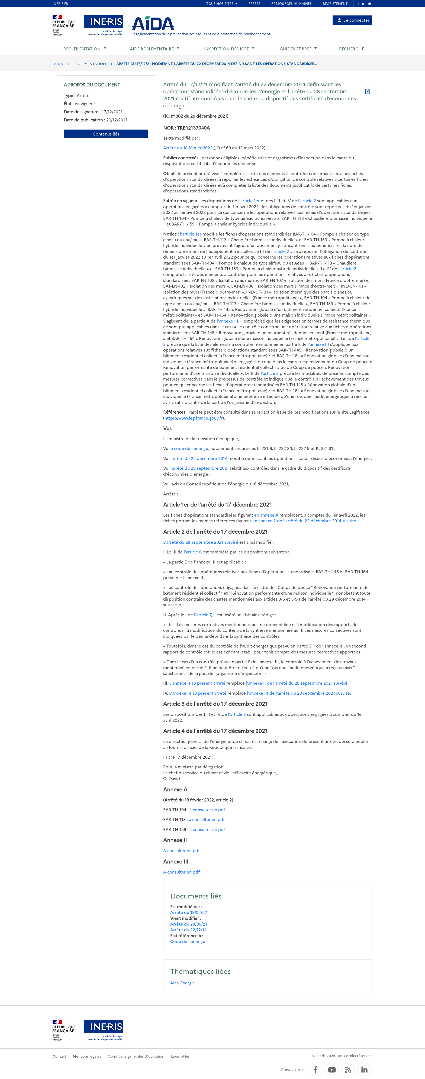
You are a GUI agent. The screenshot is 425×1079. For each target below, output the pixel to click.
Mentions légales (87, 1056)
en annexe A (266, 515)
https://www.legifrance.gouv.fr (194, 418)
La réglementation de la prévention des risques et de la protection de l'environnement (200, 33)
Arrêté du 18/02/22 (188, 912)
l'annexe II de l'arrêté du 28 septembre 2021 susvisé (296, 683)
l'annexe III (227, 321)
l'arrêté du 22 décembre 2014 (198, 458)
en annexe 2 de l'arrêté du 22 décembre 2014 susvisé (304, 520)
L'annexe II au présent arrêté (197, 683)
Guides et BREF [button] (295, 48)
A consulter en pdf (181, 850)
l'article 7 (202, 614)
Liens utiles (180, 1056)
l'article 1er (249, 200)
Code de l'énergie (187, 941)
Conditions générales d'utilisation (136, 1056)
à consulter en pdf (207, 809)
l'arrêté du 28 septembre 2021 (199, 468)
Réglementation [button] (82, 48)
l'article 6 (193, 552)
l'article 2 (307, 200)
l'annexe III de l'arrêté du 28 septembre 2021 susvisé (298, 693)
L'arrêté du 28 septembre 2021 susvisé (200, 542)
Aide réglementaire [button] (152, 48)
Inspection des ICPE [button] (226, 48)
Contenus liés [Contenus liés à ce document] (106, 134)
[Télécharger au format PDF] (367, 91)
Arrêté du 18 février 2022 (187, 147)
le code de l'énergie (188, 448)
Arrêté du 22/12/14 (188, 929)
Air (173, 982)
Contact (59, 1056)
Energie (188, 982)
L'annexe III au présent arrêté (197, 693)
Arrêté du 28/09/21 (188, 924)
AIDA (58, 63)
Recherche (351, 48)
